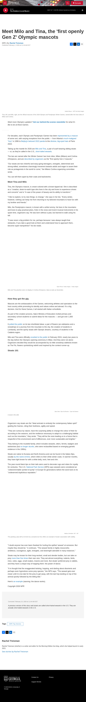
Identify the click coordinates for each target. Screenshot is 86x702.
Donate (78, 3)
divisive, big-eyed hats (59, 141)
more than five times (20, 558)
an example (18, 581)
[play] (5, 10)
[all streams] (83, 10)
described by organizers (34, 159)
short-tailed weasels (44, 151)
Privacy (51, 677)
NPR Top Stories (15, 624)
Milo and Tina (40, 149)
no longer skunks (27, 447)
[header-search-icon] (68, 3)
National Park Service (35, 467)
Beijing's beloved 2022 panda (33, 141)
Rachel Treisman (16, 43)
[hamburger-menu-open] (5, 3)
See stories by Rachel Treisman (15, 651)
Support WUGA (36, 682)
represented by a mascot (68, 136)
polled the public (15, 324)
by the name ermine (22, 457)
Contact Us (34, 677)
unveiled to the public (38, 337)
